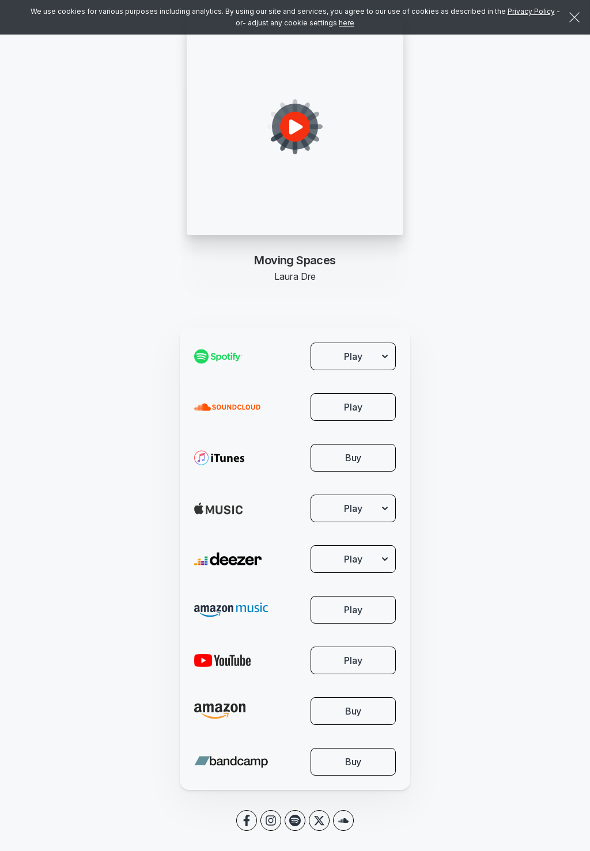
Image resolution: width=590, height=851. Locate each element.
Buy (353, 458)
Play (353, 407)
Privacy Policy (531, 11)
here (346, 22)
